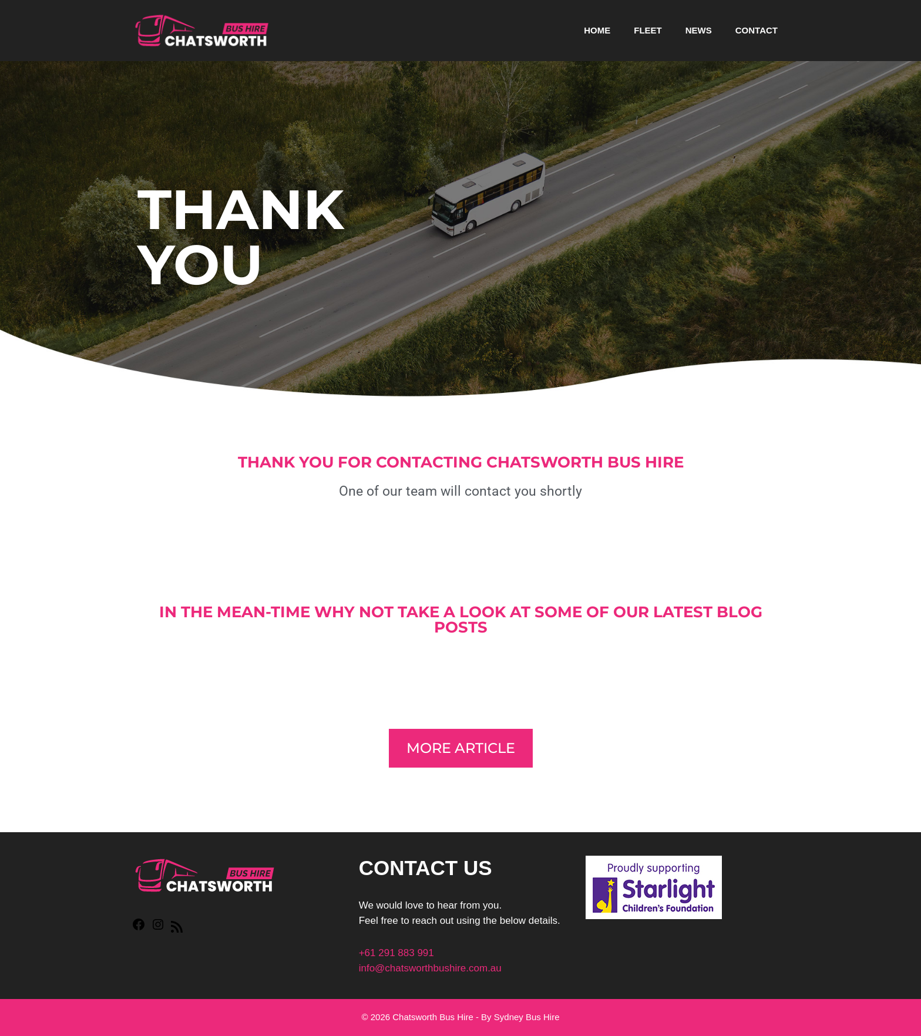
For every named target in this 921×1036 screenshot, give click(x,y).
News (698, 30)
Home (597, 30)
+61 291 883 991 (396, 952)
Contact (756, 30)
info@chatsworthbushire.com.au (430, 968)
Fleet (648, 30)
